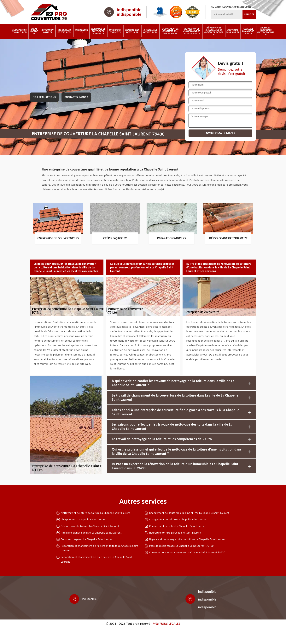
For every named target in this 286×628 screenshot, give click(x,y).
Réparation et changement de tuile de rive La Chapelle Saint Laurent (96, 559)
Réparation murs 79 (48, 31)
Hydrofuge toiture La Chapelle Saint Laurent (175, 532)
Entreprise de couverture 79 (19, 31)
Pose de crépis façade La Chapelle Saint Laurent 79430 (181, 545)
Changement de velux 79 (132, 31)
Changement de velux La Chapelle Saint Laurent (177, 526)
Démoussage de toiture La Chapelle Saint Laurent (90, 526)
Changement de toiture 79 (150, 31)
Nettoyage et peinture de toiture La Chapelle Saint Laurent (96, 513)
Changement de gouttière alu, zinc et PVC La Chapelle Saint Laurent (189, 513)
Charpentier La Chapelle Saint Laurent (83, 519)
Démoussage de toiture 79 (64, 31)
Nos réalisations (44, 97)
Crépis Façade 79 (34, 31)
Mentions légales (166, 623)
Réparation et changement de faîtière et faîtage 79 (213, 31)
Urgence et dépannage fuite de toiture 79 (265, 31)
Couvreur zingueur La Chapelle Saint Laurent (87, 539)
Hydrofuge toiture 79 (115, 31)
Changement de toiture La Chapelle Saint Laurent (178, 519)
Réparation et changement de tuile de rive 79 (191, 31)
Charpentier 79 (81, 31)
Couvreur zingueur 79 (232, 31)
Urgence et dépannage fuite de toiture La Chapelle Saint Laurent (187, 539)
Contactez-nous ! (76, 97)
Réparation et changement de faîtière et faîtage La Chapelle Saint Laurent (99, 548)
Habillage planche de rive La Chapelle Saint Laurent (91, 532)
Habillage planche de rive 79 (248, 31)
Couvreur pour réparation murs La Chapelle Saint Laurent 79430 (187, 552)
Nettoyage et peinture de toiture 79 (98, 31)
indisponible (129, 9)
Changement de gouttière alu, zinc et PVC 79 (170, 31)
